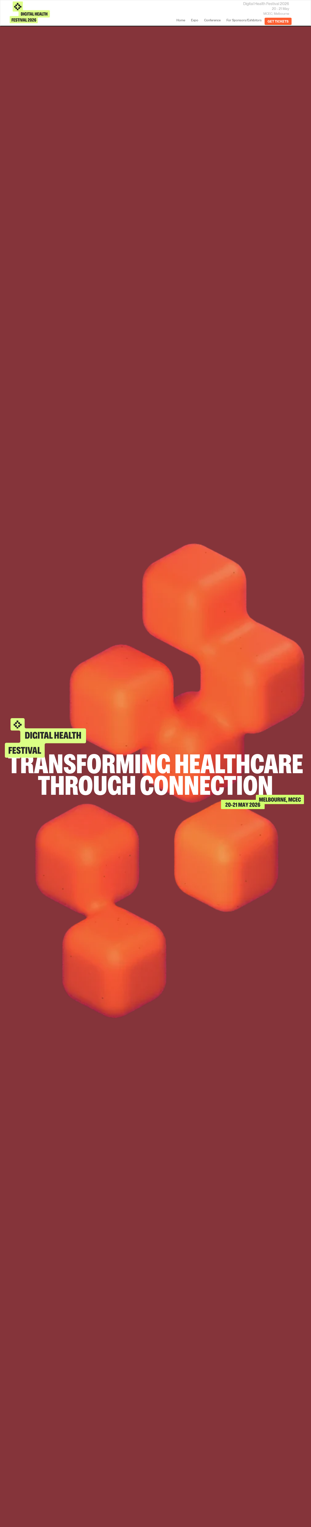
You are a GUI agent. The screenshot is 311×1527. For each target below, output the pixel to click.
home (180, 20)
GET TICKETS (278, 21)
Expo (194, 20)
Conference (212, 20)
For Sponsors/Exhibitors (244, 20)
